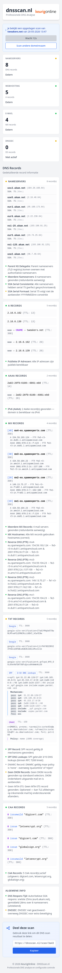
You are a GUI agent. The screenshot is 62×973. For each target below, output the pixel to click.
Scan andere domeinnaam (31, 45)
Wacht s (31, 38)
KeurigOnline (28, 964)
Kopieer (34, 950)
